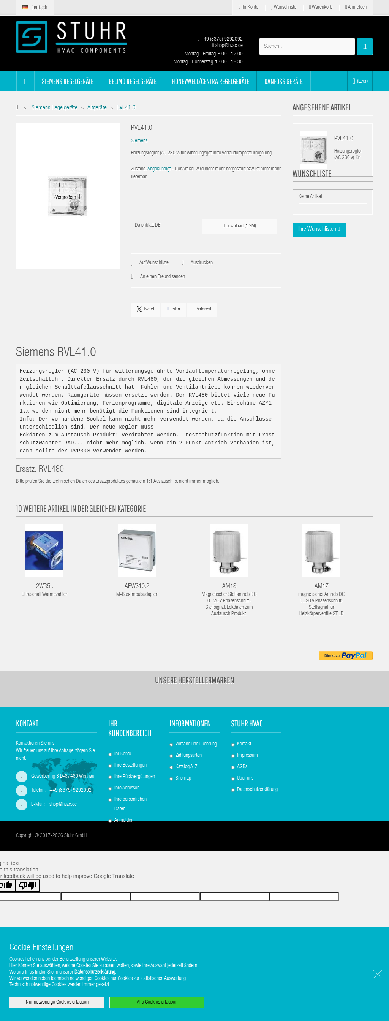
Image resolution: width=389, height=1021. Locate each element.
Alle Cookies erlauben (157, 1002)
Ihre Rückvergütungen (134, 777)
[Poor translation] (28, 909)
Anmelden (356, 7)
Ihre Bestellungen (130, 765)
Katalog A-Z (186, 767)
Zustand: (139, 169)
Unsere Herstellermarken (194, 679)
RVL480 (51, 470)
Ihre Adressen (126, 788)
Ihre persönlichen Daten (130, 804)
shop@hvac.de (227, 46)
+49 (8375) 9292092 (220, 39)
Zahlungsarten (189, 755)
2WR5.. (44, 586)
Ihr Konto (248, 7)
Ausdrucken (202, 263)
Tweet (145, 309)
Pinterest (202, 309)
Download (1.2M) (239, 226)
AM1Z (322, 586)
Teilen (173, 309)
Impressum (247, 755)
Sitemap (183, 778)
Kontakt (244, 744)
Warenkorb (320, 7)
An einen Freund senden (162, 277)
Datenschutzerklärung (257, 790)
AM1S (229, 586)
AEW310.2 (137, 586)
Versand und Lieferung (196, 744)
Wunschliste (283, 7)
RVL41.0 (343, 139)
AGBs (242, 767)
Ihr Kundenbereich (130, 728)
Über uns (245, 778)
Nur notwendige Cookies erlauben (57, 1002)
